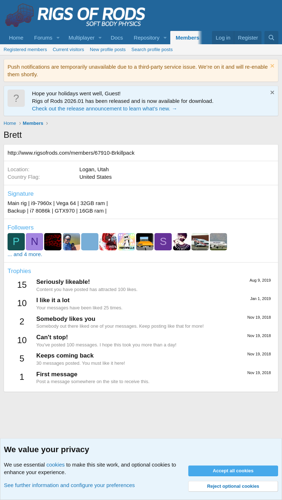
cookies (55, 465)
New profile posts (108, 49)
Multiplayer (82, 38)
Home (16, 38)
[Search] (271, 37)
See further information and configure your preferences (69, 485)
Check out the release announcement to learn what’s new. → (104, 108)
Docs (117, 38)
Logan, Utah (94, 169)
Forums (43, 38)
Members (187, 38)
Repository (147, 38)
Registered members (25, 49)
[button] (58, 37)
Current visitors (68, 49)
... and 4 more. (25, 254)
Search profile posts (152, 49)
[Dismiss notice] (271, 67)
